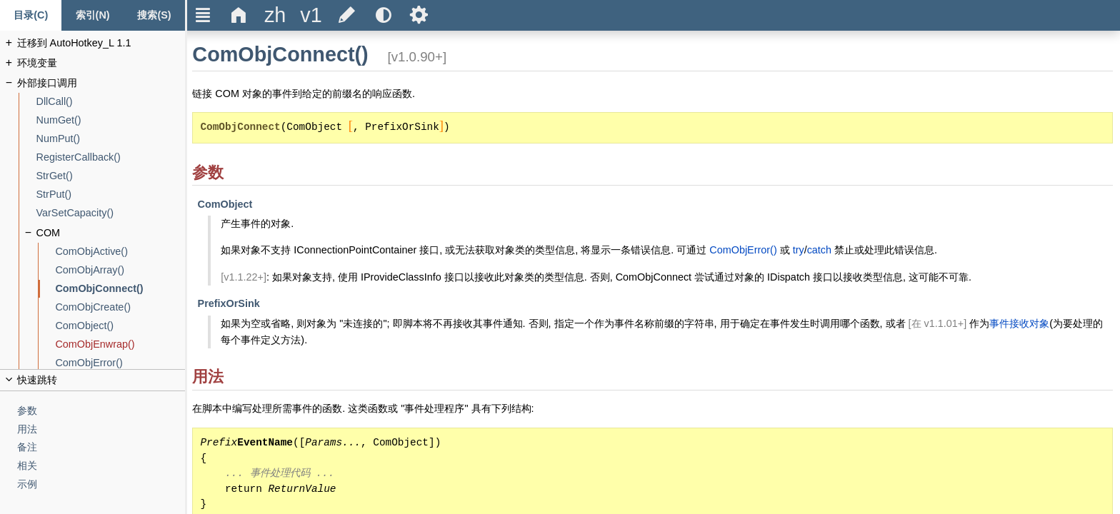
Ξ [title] (203, 15)
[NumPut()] (111, 139)
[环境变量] (101, 63)
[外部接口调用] (101, 83)
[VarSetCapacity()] (111, 213)
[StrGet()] (111, 176)
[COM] (111, 233)
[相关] (101, 466)
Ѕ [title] (419, 15)
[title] (275, 15)
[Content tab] (30, 15)
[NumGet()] (111, 120)
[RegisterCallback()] (111, 157)
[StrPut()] (111, 194)
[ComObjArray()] (120, 270)
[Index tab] (92, 15)
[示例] (101, 484)
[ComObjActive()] (120, 251)
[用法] (101, 429)
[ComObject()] (120, 326)
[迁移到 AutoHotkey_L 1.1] (101, 43)
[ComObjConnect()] (120, 289)
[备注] (101, 447)
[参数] (101, 411)
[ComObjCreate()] (120, 307)
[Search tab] (154, 15)
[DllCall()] (111, 102)
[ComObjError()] (120, 363)
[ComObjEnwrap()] (120, 344)
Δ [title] (239, 15)
